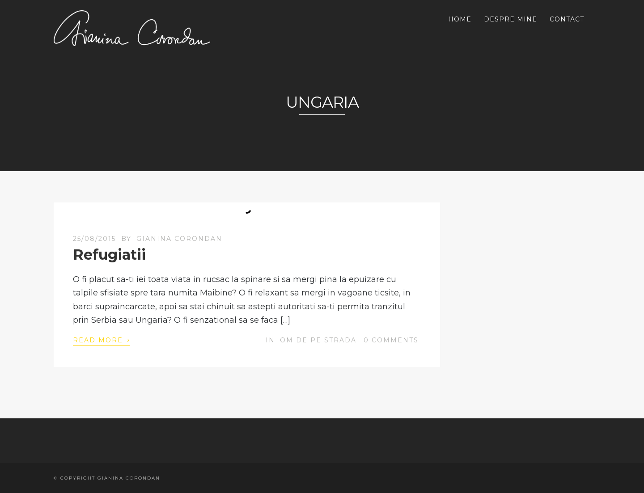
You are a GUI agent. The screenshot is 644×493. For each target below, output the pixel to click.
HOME (459, 19)
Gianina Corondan (179, 239)
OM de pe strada (318, 340)
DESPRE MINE (510, 19)
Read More (101, 340)
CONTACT (567, 19)
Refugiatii (109, 254)
